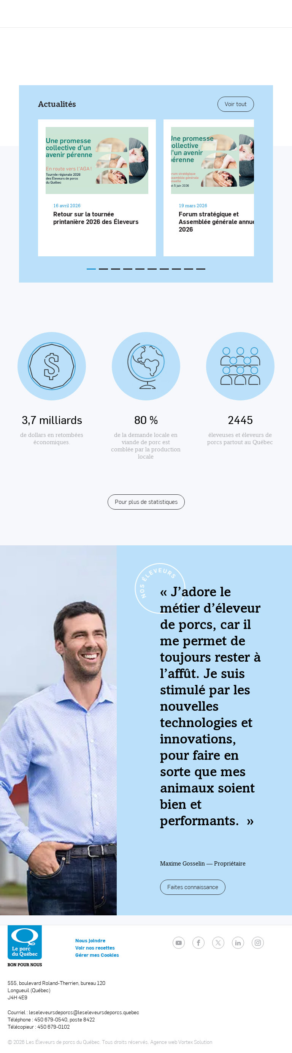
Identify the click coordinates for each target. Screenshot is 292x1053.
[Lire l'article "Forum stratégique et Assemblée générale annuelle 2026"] (222, 187)
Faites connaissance (192, 886)
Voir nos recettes (95, 947)
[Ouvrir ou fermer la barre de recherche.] (259, 13)
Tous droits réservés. (125, 1041)
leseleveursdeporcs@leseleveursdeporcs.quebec (84, 1012)
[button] (276, 13)
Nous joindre (90, 940)
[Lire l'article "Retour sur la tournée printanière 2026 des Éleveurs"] (97, 187)
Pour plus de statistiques (146, 501)
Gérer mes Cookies (97, 954)
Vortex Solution (195, 1041)
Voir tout (236, 103)
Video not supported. (146, 73)
